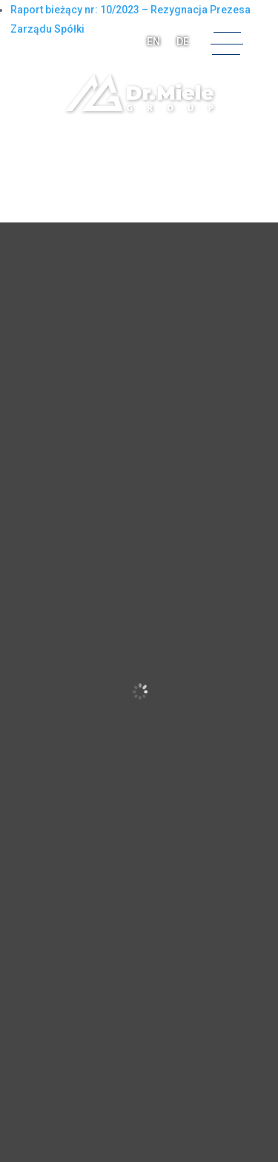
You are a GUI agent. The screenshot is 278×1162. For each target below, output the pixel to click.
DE (182, 41)
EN (153, 41)
